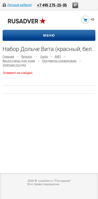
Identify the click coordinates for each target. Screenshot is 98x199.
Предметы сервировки (59, 60)
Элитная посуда (14, 65)
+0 (92, 19)
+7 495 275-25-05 (52, 5)
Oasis (44, 56)
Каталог (26, 56)
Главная (8, 56)
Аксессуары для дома (19, 60)
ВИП (58, 56)
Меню (49, 35)
